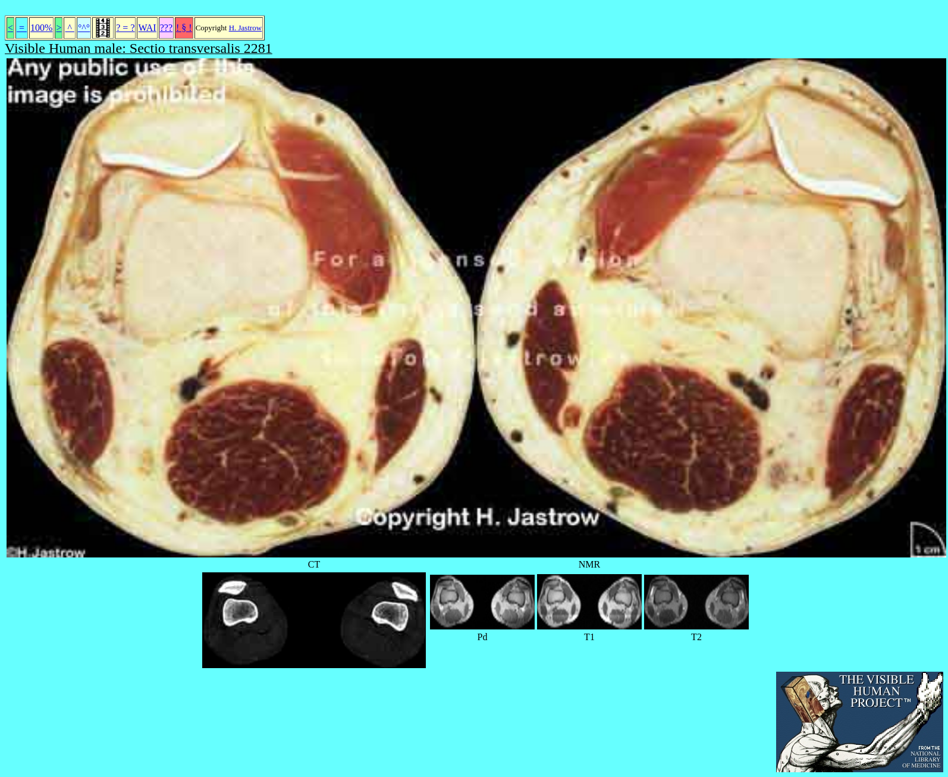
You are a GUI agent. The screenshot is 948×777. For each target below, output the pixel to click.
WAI (147, 28)
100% (41, 28)
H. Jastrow (245, 27)
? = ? (125, 28)
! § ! (184, 28)
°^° (84, 28)
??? (166, 28)
